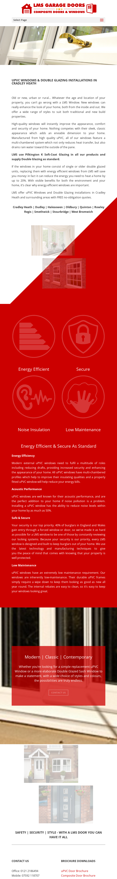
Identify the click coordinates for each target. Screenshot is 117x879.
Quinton (85, 207)
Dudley (40, 207)
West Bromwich (82, 212)
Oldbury (71, 207)
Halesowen (55, 207)
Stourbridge (60, 212)
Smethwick (42, 212)
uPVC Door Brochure (74, 871)
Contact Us (59, 692)
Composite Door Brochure (78, 875)
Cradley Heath (22, 207)
